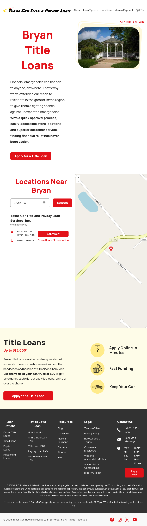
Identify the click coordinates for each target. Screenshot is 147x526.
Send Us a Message (126, 439)
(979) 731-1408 (25, 240)
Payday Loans (7, 447)
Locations (63, 433)
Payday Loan (38, 451)
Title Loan (36, 446)
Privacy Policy (91, 433)
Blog (60, 428)
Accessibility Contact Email (92, 466)
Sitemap (62, 452)
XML (60, 457)
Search (62, 203)
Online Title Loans (9, 434)
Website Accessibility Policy (95, 457)
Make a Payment (63, 440)
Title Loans (9, 441)
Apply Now (53, 233)
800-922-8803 (92, 473)
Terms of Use (92, 428)
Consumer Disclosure (90, 449)
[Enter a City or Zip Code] (30, 202)
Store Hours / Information (53, 240)
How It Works (35, 432)
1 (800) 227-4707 (132, 22)
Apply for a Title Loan (31, 156)
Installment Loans (9, 456)
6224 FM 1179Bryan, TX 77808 (26, 233)
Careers (62, 447)
